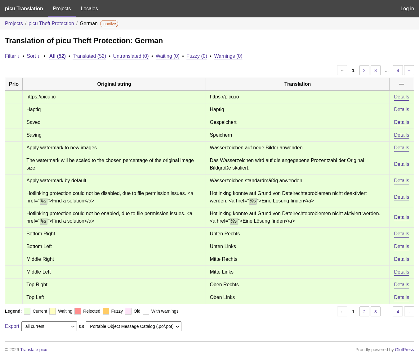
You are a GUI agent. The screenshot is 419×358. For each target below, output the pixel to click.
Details (401, 96)
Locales (89, 8)
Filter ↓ (12, 56)
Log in (407, 8)
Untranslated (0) (131, 56)
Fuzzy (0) (196, 56)
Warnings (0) (228, 56)
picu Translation (24, 8)
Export (12, 326)
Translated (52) (89, 56)
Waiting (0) (168, 56)
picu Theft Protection (51, 23)
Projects (62, 8)
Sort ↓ (33, 56)
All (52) (57, 56)
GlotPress (404, 349)
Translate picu (33, 349)
